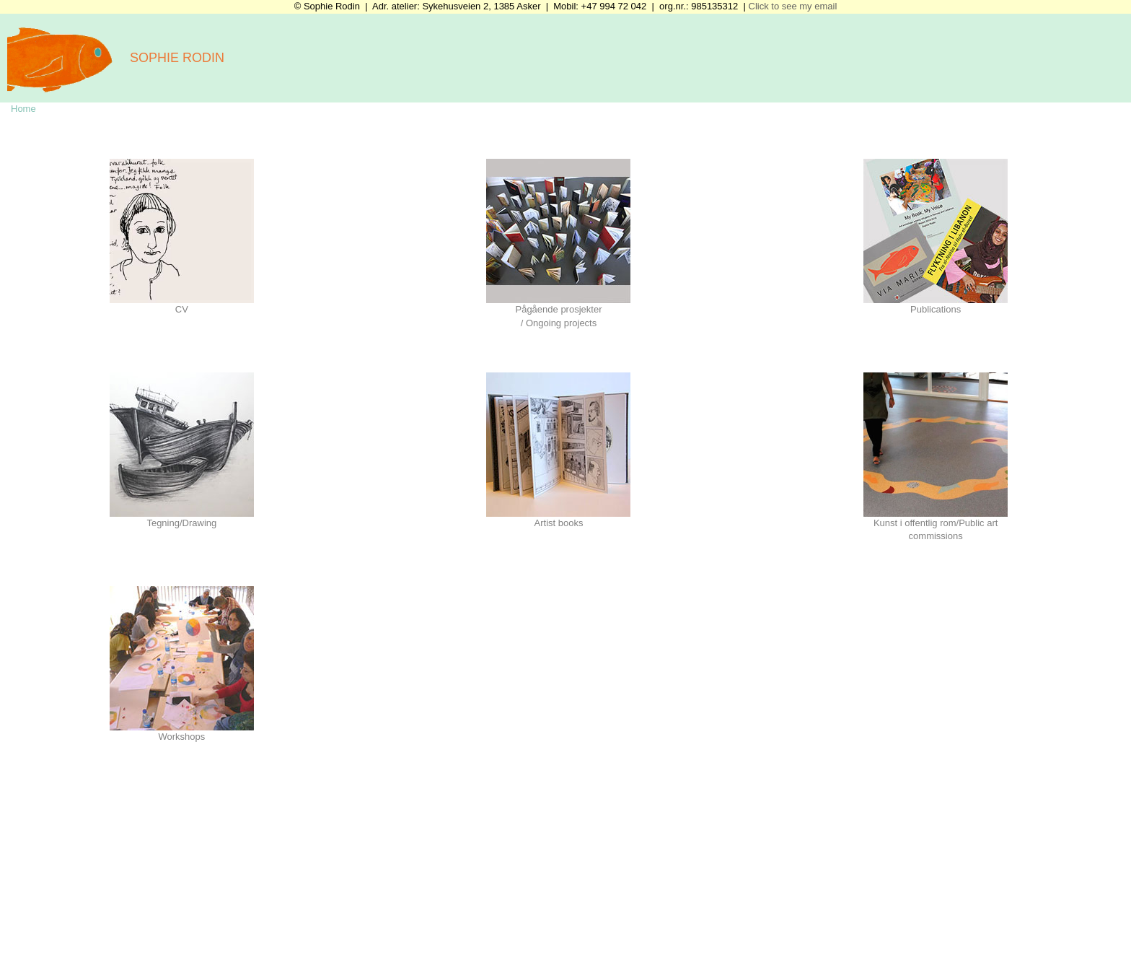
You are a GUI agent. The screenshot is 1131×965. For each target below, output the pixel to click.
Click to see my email (791, 6)
